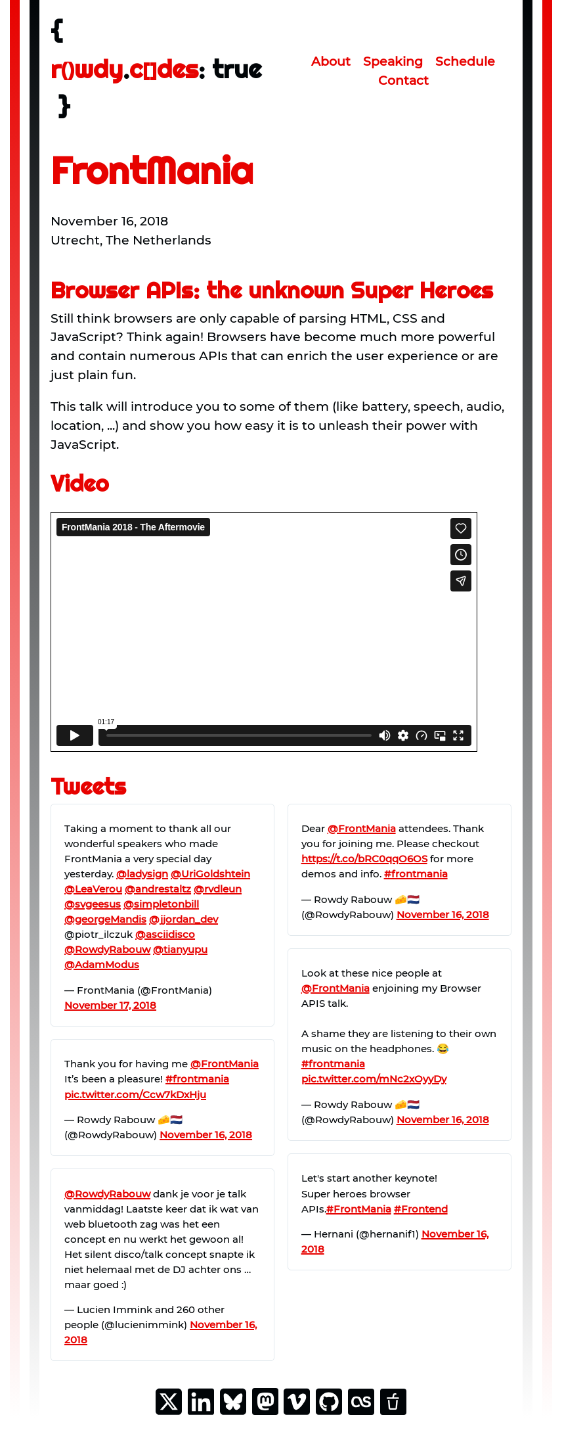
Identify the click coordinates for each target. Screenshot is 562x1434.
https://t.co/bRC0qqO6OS (364, 858)
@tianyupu (180, 949)
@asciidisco (165, 934)
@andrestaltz (158, 889)
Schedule (465, 61)
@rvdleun (218, 889)
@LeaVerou (93, 889)
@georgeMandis (105, 919)
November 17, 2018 (110, 1005)
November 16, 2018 (206, 1134)
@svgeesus (92, 904)
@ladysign (142, 873)
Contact (403, 80)
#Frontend (421, 1209)
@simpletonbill (161, 904)
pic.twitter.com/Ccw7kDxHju (135, 1094)
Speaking (393, 61)
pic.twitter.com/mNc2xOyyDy (373, 1079)
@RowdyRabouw (107, 949)
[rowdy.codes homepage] (166, 70)
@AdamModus (101, 964)
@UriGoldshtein (210, 873)
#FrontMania (358, 1209)
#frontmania (197, 1079)
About (331, 61)
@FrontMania (224, 1063)
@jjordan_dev (183, 919)
